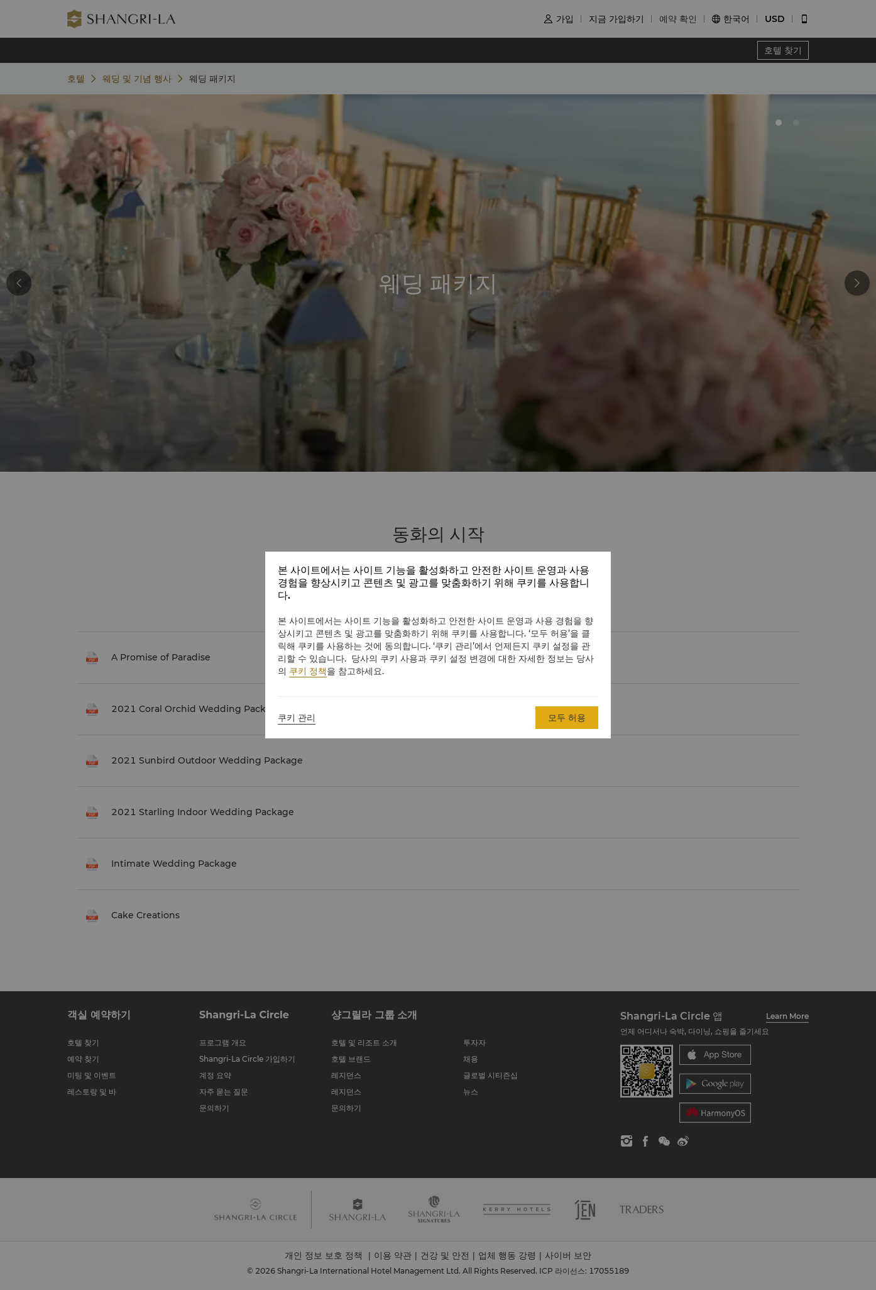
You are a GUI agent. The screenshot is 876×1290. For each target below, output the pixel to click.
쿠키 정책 (308, 671)
